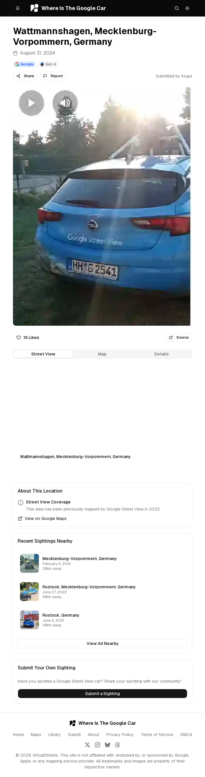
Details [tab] (161, 354)
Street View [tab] (43, 354)
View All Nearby (103, 643)
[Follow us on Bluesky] (107, 745)
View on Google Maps (42, 518)
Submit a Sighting (102, 693)
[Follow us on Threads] (117, 745)
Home (18, 734)
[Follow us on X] (87, 745)
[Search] (176, 8)
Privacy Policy (120, 734)
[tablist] (102, 354)
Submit (74, 734)
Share (25, 75)
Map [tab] (102, 354)
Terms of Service (157, 734)
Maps (36, 734)
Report (53, 75)
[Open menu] (17, 8)
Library (54, 734)
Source (179, 337)
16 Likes (27, 337)
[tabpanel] (102, 416)
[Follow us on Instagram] (97, 745)
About (93, 734)
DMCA (186, 734)
